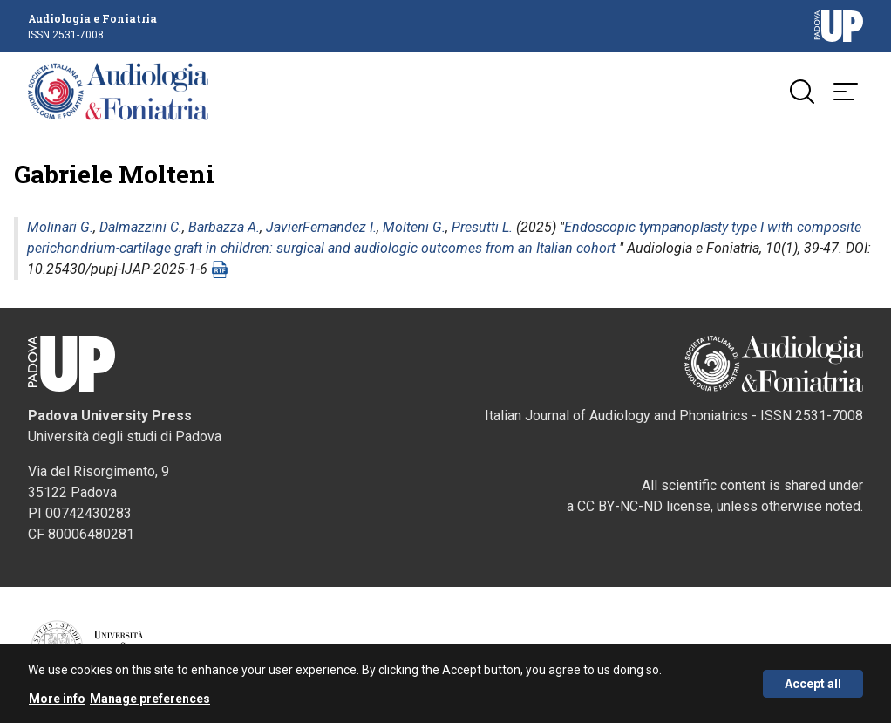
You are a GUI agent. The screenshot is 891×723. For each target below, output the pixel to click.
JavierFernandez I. (321, 227)
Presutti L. (482, 227)
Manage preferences (150, 701)
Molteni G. (414, 227)
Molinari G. (60, 227)
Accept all (813, 686)
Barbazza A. (224, 227)
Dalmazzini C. (140, 227)
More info (57, 701)
